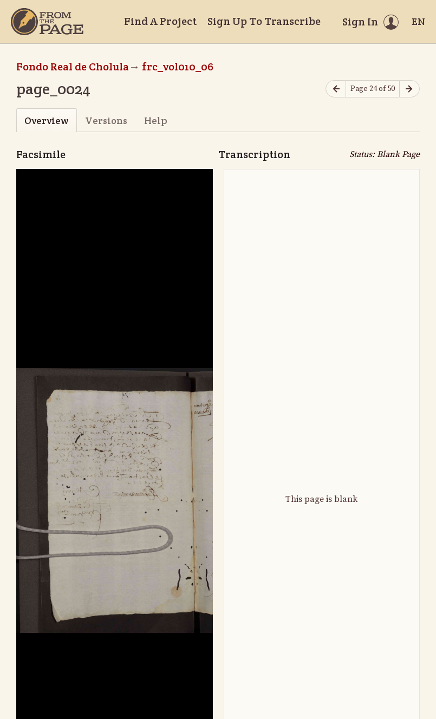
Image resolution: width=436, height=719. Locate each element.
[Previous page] (336, 89)
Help (155, 120)
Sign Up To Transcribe (264, 21)
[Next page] (409, 89)
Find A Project (160, 21)
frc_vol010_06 (177, 67)
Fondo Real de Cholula (72, 67)
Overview (46, 120)
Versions (106, 120)
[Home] (47, 21)
